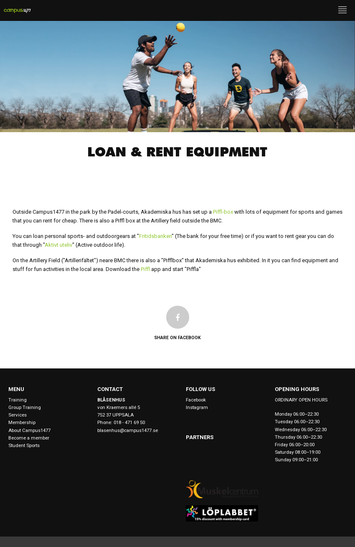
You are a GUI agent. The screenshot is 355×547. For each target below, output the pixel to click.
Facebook (196, 400)
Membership (22, 422)
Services (17, 415)
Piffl (145, 269)
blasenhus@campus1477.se (127, 430)
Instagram (197, 407)
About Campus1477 (29, 430)
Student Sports (24, 445)
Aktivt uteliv (58, 245)
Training (17, 400)
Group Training (24, 407)
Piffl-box (223, 212)
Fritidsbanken (155, 236)
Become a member (28, 438)
